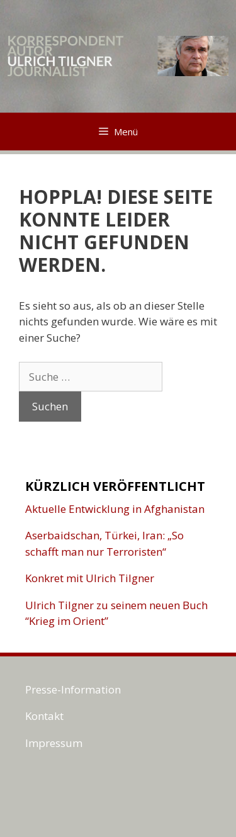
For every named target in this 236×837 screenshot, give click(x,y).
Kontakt (44, 716)
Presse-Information (73, 689)
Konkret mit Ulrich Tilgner (89, 578)
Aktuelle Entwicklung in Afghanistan (115, 509)
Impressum (53, 743)
